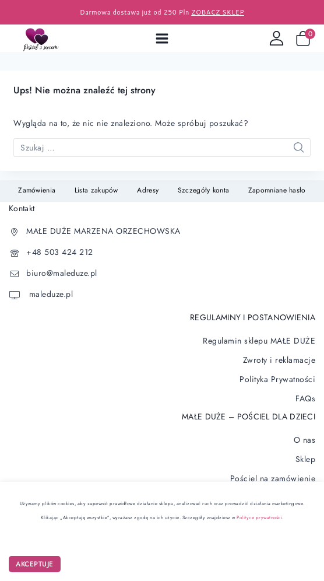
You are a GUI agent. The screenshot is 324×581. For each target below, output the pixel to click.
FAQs (305, 398)
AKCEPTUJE (35, 564)
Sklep (305, 459)
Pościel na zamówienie (273, 478)
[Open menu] (162, 39)
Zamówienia (36, 190)
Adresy (148, 190)
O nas (305, 440)
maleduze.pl (49, 294)
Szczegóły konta (204, 190)
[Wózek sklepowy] (305, 38)
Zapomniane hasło (277, 190)
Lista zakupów (96, 190)
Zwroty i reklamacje (279, 360)
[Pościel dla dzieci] (43, 38)
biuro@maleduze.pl (61, 273)
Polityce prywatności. (260, 517)
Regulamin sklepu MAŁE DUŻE (259, 340)
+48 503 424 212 (59, 252)
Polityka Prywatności (277, 379)
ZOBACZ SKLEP (217, 12)
